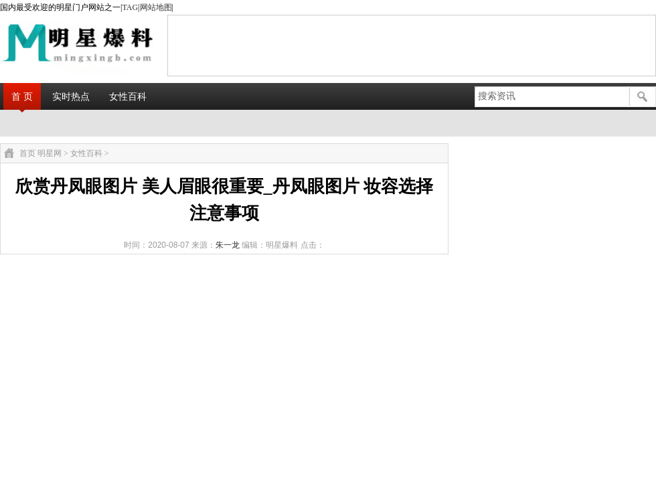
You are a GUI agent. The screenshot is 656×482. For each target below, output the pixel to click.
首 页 (22, 96)
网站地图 (156, 7)
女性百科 (128, 96)
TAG (130, 7)
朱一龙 (228, 245)
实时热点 (71, 96)
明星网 (49, 153)
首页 (27, 153)
